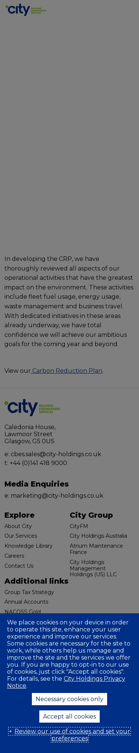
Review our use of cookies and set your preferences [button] (72, 735)
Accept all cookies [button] (69, 716)
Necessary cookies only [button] (69, 699)
